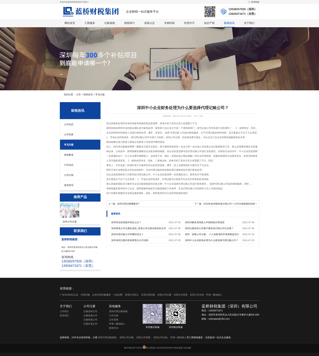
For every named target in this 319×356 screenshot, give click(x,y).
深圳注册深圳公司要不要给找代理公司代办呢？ (209, 228)
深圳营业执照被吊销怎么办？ (126, 222)
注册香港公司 (90, 319)
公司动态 (68, 124)
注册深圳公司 (90, 311)
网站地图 (178, 348)
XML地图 (187, 348)
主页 (78, 94)
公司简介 (64, 311)
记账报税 (109, 23)
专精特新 (169, 23)
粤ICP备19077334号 (133, 348)
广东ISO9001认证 (69, 294)
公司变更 (68, 134)
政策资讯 (68, 185)
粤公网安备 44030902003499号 (160, 348)
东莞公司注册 (164, 294)
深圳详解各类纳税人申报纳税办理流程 (204, 222)
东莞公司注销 (197, 294)
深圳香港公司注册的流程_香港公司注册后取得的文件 (138, 228)
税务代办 (113, 328)
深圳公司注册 (126, 337)
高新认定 (149, 23)
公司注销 (68, 175)
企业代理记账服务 (101, 294)
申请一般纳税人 (214, 294)
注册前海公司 (90, 315)
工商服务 (89, 23)
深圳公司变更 (143, 337)
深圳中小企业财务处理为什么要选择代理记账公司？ (211, 240)
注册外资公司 (90, 323)
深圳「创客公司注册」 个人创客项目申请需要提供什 (212, 234)
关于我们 (249, 23)
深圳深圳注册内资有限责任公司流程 (129, 240)
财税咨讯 (229, 23)
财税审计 (129, 23)
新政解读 (68, 154)
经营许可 (189, 23)
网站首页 (69, 23)
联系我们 (64, 315)
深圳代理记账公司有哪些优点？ (127, 234)
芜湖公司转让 (132, 294)
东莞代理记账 (148, 294)
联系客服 (253, 2)
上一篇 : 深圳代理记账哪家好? (123, 203)
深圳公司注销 (160, 337)
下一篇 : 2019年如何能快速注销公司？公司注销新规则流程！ (225, 203)
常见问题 (100, 94)
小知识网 (118, 294)
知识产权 (209, 23)
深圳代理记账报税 (118, 311)
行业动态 (68, 165)
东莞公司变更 (181, 294)
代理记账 (86, 294)
